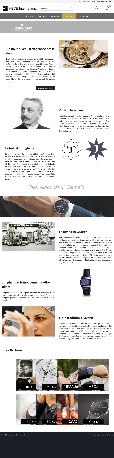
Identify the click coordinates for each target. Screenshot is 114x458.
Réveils (42, 16)
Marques (69, 16)
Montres (30, 16)
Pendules (55, 16)
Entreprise (83, 16)
